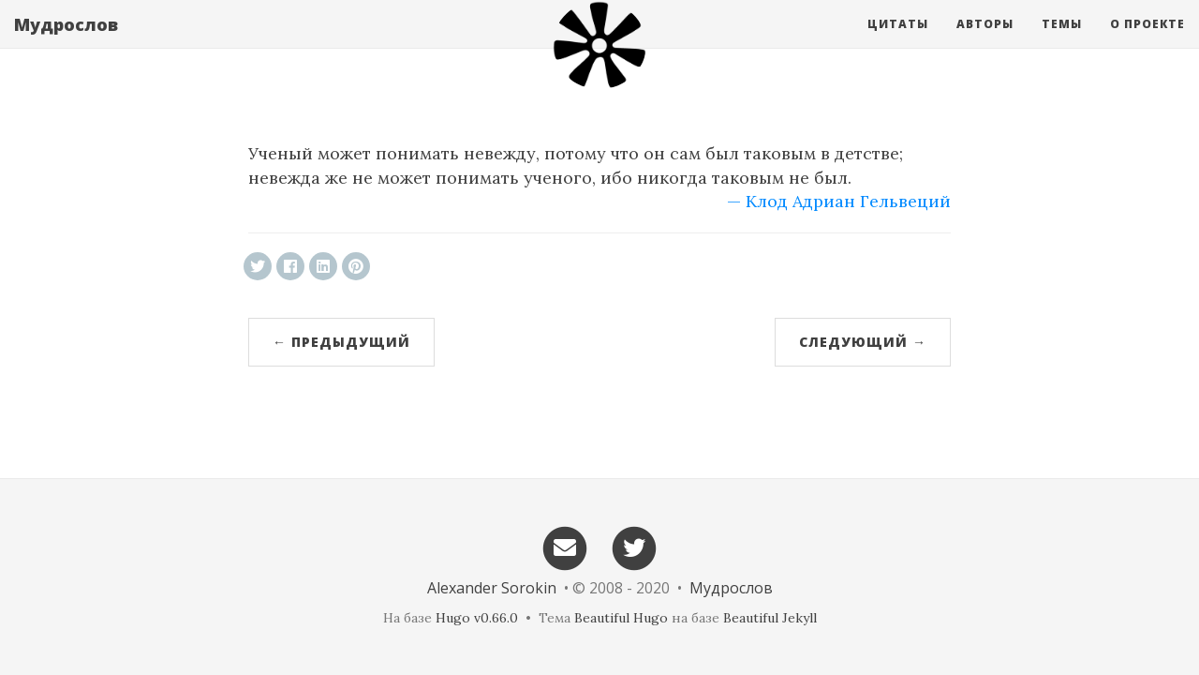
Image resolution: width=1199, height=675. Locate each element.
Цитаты (897, 42)
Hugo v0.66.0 (477, 617)
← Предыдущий (341, 342)
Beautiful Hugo (621, 617)
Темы (1062, 42)
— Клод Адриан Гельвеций (839, 201)
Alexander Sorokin (491, 588)
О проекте (1147, 42)
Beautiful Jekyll (770, 617)
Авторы (985, 42)
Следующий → (862, 342)
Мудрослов (66, 42)
